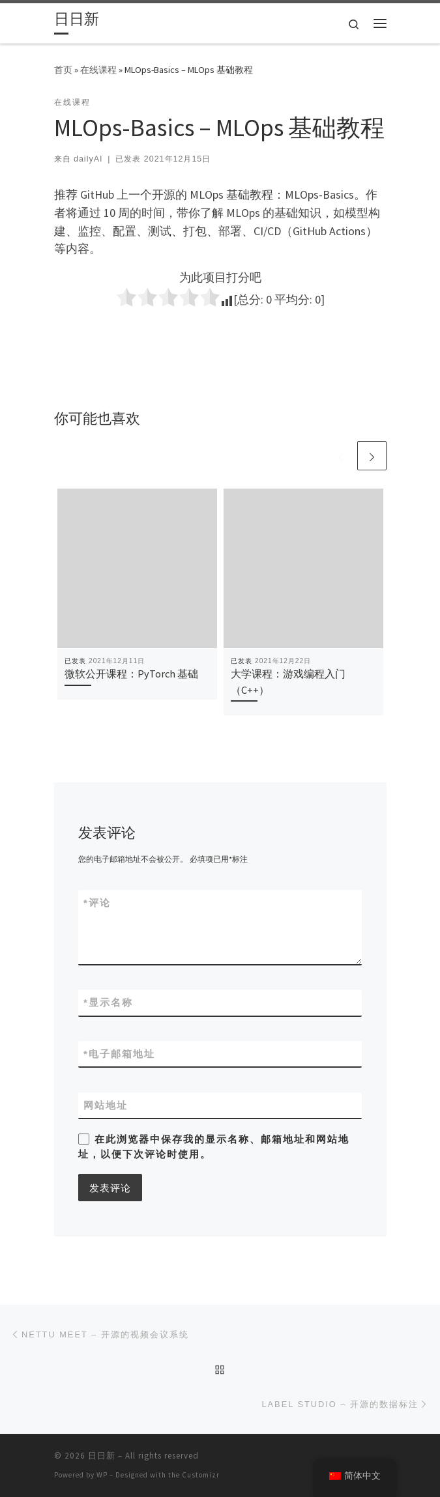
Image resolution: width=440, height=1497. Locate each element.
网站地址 (105, 1105)
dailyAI (88, 159)
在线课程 (98, 70)
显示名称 (108, 1002)
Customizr (201, 1474)
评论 (97, 902)
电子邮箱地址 (119, 1053)
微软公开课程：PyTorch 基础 (131, 673)
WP (102, 1474)
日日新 (101, 1455)
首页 (63, 70)
